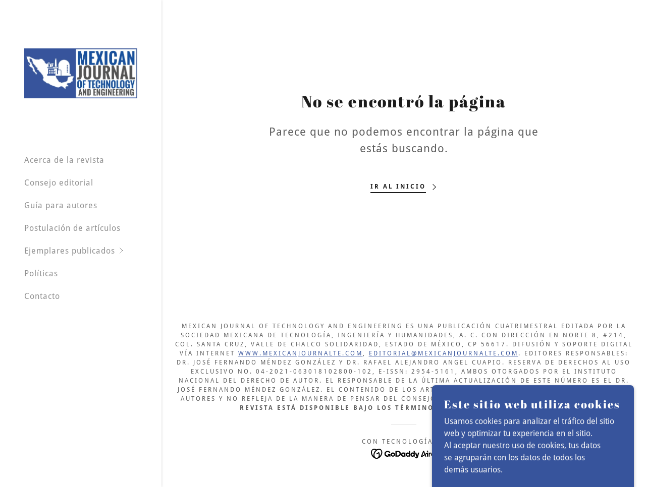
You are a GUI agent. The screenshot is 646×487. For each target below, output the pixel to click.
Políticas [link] (41, 273)
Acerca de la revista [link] (64, 160)
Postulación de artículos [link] (72, 228)
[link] (80, 73)
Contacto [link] (42, 296)
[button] (93, 250)
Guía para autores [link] (60, 205)
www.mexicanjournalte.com (300, 353)
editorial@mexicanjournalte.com (443, 353)
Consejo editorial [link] (58, 183)
